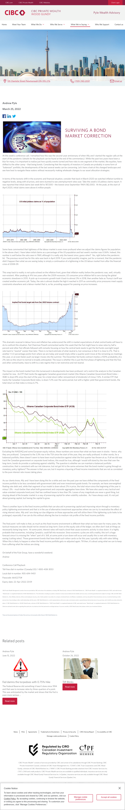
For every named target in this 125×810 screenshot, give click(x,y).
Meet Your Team (19, 24)
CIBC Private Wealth (26, 3)
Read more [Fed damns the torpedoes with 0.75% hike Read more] (10, 701)
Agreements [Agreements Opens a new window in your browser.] (32, 732)
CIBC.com (9, 3)
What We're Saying (80, 24)
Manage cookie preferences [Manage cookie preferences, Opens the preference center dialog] (80, 798)
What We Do (38, 24)
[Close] (119, 788)
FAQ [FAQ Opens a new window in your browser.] (23, 732)
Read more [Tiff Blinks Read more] (70, 687)
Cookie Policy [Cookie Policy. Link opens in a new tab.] (74, 736)
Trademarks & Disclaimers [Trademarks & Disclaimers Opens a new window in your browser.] (50, 732)
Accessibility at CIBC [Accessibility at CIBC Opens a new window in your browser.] (104, 732)
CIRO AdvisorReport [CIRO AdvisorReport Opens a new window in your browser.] (87, 732)
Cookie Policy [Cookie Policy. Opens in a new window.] (10, 799)
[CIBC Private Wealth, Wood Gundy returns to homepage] (48, 12)
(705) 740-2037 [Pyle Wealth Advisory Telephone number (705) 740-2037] (82, 81)
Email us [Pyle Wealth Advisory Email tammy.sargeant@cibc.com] (118, 81)
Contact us (119, 24)
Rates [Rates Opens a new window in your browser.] (16, 732)
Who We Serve (57, 24)
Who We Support (102, 24)
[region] (62, 796)
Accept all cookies (109, 797)
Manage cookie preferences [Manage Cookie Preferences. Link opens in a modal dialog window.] (56, 736)
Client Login (115, 3)
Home (4, 24)
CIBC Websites (44, 3)
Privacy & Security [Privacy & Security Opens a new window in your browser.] (69, 732)
